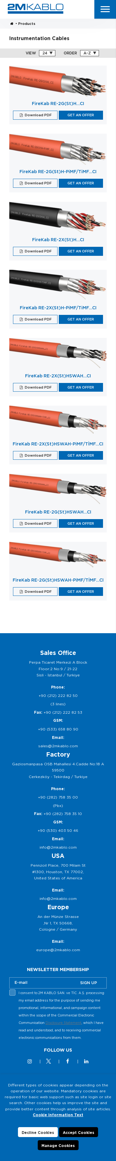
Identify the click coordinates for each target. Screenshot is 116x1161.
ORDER (70, 53)
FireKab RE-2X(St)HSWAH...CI (58, 375)
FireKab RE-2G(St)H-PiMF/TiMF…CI (58, 171)
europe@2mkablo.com (58, 949)
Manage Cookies (58, 1149)
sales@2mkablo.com (58, 746)
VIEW (31, 53)
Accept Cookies (78, 1136)
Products (26, 23)
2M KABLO (35, 9)
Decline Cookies (38, 1136)
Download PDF (38, 115)
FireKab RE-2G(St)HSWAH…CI (58, 511)
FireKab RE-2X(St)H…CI (58, 239)
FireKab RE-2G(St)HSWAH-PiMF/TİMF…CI (58, 580)
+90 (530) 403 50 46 (58, 830)
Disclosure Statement (63, 1023)
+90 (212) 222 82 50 (58, 695)
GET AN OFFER (80, 115)
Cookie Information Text (58, 1119)
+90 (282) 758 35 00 (58, 797)
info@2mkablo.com (58, 847)
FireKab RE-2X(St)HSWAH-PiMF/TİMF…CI (58, 443)
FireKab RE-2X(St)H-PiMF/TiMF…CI (58, 307)
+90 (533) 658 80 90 (58, 729)
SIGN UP (88, 982)
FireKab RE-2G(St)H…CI (58, 103)
